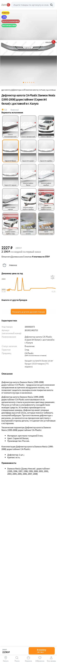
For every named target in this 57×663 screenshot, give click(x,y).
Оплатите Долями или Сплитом (25, 256)
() (35, 355)
